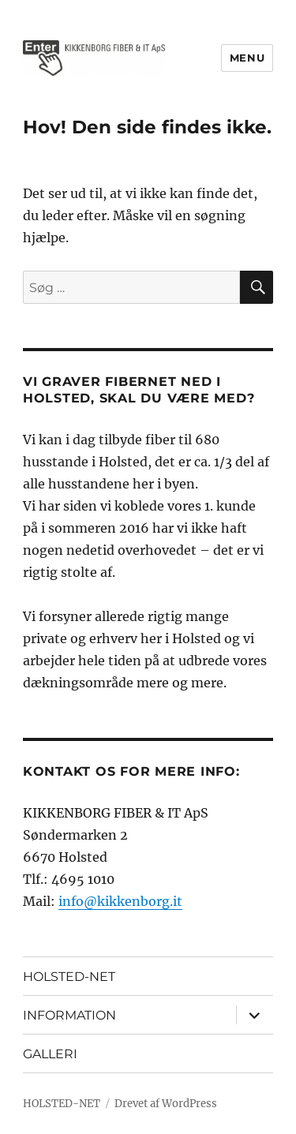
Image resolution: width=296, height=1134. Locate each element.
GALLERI (50, 1053)
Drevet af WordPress (165, 1103)
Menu (247, 57)
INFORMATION (69, 1015)
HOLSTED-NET (69, 976)
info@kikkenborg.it (120, 901)
